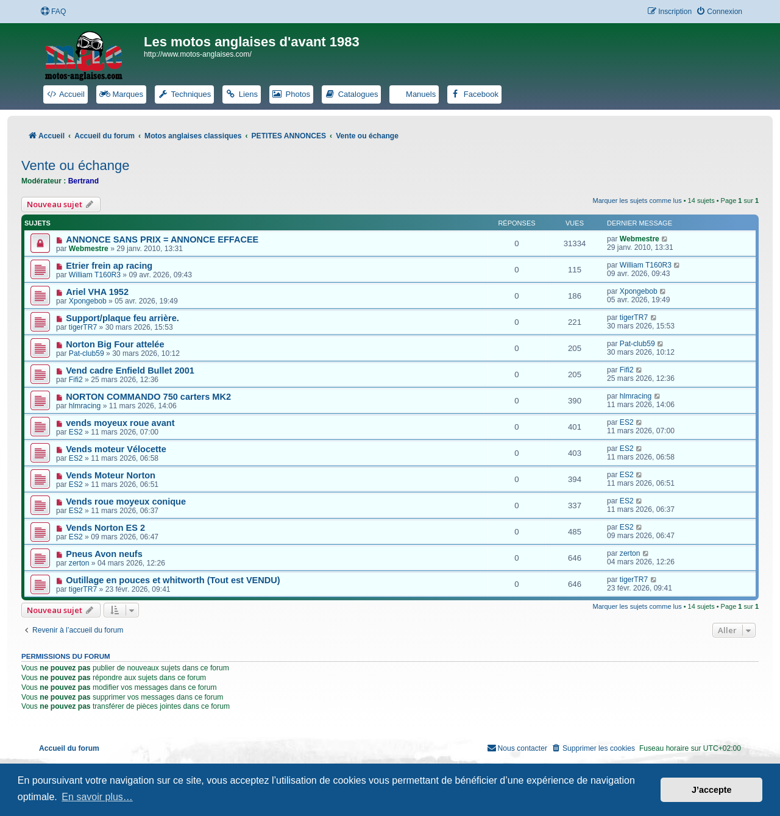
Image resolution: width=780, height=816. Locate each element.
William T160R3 (95, 275)
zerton (79, 563)
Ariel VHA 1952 (97, 292)
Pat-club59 (86, 353)
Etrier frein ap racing (109, 266)
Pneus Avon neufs (104, 554)
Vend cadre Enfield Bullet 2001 (130, 370)
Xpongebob (88, 301)
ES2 (76, 432)
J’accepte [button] (712, 790)
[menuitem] (53, 12)
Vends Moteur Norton (110, 475)
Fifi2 (76, 379)
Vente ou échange (75, 165)
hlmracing (85, 406)
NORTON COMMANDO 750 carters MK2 (148, 397)
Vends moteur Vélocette (116, 449)
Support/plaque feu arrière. (122, 318)
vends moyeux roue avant (120, 423)
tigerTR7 (83, 327)
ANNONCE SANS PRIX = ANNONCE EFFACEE (162, 239)
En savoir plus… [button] (97, 797)
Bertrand (83, 181)
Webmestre (88, 248)
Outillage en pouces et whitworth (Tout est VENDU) (173, 580)
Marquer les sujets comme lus (637, 200)
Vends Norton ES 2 (105, 528)
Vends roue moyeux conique (126, 501)
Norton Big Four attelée (115, 344)
